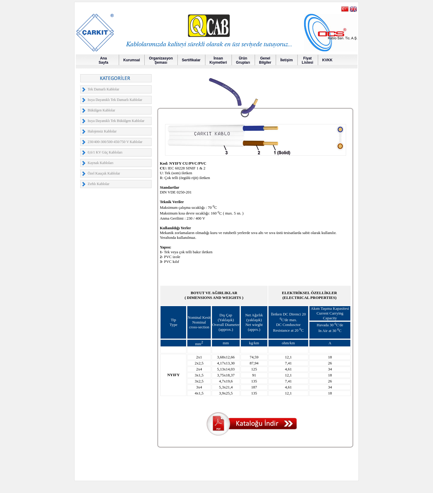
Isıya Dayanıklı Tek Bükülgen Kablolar (116, 121)
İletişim (286, 60)
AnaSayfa (103, 60)
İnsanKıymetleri (218, 60)
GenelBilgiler (265, 60)
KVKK (327, 60)
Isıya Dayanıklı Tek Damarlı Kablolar (115, 100)
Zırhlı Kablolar (98, 184)
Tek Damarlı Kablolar (103, 89)
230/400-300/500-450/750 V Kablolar (115, 142)
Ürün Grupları (243, 60)
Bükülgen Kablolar (101, 110)
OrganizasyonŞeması (161, 60)
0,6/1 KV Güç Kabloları (105, 152)
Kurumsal (131, 60)
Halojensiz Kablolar (102, 131)
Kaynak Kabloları (100, 163)
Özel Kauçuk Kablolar (104, 173)
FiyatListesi (307, 60)
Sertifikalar (191, 60)
